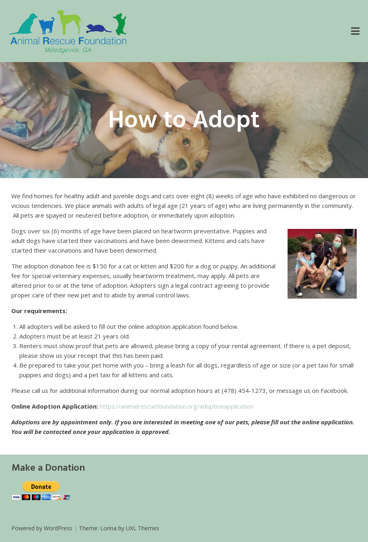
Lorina (108, 528)
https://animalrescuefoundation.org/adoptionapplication (176, 406)
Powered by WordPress (41, 528)
